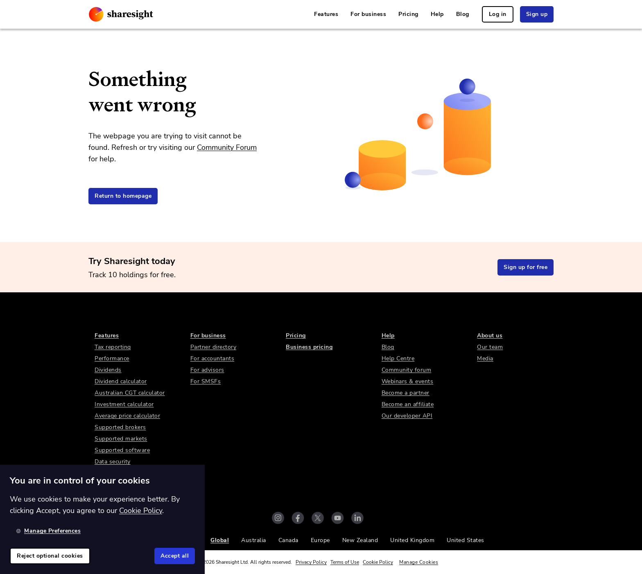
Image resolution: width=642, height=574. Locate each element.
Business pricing (309, 347)
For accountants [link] (212, 358)
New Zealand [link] (360, 540)
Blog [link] (462, 14)
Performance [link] (112, 358)
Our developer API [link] (407, 416)
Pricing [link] (408, 14)
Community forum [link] (407, 370)
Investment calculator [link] (124, 404)
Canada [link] (288, 540)
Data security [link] (113, 462)
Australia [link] (253, 540)
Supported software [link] (122, 450)
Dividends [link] (108, 370)
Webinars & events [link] (408, 381)
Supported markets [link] (121, 439)
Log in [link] (497, 14)
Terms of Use (344, 562)
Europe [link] (320, 540)
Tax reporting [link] (113, 347)
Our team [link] (490, 347)
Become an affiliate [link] (408, 404)
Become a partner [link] (406, 393)
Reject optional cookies (50, 556)
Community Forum (227, 147)
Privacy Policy (311, 562)
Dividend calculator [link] (121, 381)
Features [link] (326, 14)
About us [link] (489, 335)
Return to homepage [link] (123, 196)
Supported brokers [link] (120, 427)
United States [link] (465, 540)
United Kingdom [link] (412, 540)
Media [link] (485, 358)
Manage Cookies (418, 562)
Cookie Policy (378, 562)
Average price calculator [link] (127, 416)
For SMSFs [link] (205, 381)
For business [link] (368, 14)
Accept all (174, 556)
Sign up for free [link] (525, 267)
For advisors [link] (207, 370)
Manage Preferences (48, 531)
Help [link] (437, 14)
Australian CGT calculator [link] (130, 393)
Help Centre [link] (398, 358)
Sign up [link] (537, 14)
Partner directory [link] (213, 347)
